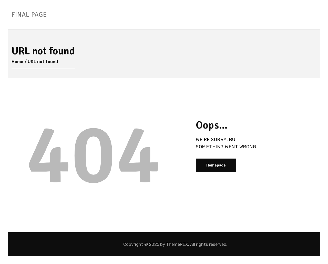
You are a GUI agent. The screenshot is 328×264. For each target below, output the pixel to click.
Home (17, 61)
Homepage (216, 165)
